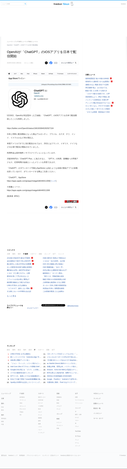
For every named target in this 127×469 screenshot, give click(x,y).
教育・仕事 (78, 414)
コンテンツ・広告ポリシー (50, 455)
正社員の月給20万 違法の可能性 (18, 258)
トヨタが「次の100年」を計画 (54, 261)
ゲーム (77, 442)
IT (34, 350)
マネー (77, 420)
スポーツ (33, 254)
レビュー (59, 422)
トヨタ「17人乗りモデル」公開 (18, 273)
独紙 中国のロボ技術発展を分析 (54, 279)
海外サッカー (42, 397)
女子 (54, 254)
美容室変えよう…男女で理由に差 (97, 97)
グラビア (59, 406)
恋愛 (76, 397)
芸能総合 (59, 397)
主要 (8, 254)
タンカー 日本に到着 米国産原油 (54, 285)
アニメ (77, 439)
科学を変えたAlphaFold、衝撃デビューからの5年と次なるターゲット (72, 373)
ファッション (79, 403)
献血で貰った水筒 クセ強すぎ (96, 91)
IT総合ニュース (32, 41)
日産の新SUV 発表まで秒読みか (54, 258)
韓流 (58, 403)
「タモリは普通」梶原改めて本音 (97, 112)
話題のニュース (98, 403)
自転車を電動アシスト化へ (20, 360)
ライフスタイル (79, 400)
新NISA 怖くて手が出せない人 (18, 276)
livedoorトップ (12, 455)
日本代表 (40, 400)
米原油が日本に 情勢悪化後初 (53, 288)
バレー (40, 429)
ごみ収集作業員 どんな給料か (53, 291)
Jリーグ (40, 403)
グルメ (77, 426)
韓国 (2, 421)
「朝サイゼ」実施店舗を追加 (53, 276)
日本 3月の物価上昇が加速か (53, 264)
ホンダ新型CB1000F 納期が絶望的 (19, 267)
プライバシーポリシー (33, 455)
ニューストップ (11, 41)
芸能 (40, 254)
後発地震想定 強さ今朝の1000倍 (97, 78)
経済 (30, 350)
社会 (2, 407)
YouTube (78, 431)
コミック (77, 445)
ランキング (97, 398)
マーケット (23, 400)
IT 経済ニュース (21, 41)
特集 (58, 428)
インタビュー (98, 413)
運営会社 (4, 455)
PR (20, 415)
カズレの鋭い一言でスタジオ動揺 (97, 109)
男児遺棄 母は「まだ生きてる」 (97, 88)
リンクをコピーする (55, 63)
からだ (77, 417)
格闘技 (40, 418)
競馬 (39, 420)
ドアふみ (72, 4)
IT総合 (21, 412)
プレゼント (60, 425)
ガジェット (23, 406)
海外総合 (3, 418)
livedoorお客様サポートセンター (71, 455)
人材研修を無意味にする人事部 (54, 282)
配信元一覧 (97, 408)
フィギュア (41, 432)
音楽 (58, 400)
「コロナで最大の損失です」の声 (97, 94)
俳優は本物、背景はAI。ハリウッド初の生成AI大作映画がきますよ (71, 366)
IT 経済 (25, 254)
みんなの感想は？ (67, 63)
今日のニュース (98, 393)
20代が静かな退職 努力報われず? (55, 270)
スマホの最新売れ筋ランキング (21, 373)
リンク (53, 181)
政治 (19, 350)
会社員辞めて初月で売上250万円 (19, 261)
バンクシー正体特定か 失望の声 (97, 100)
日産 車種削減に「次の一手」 (53, 267)
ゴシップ (47, 254)
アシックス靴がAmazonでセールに (98, 103)
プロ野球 (40, 406)
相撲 (39, 423)
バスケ (40, 426)
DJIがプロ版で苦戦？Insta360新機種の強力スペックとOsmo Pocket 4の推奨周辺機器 (41, 379)
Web (21, 403)
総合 (8, 350)
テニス (40, 415)
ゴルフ (40, 412)
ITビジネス (23, 409)
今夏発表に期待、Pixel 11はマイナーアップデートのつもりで (69, 382)
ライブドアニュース (61, 4)
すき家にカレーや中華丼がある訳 (19, 291)
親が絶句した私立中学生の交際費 (19, 264)
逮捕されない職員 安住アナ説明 (97, 85)
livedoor (123, 4)
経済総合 (22, 397)
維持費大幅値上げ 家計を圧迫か (18, 282)
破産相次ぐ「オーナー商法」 (53, 273)
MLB (39, 409)
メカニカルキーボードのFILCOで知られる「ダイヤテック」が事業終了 (72, 357)
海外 (19, 254)
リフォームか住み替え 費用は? (18, 279)
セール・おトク (98, 418)
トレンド (61, 254)
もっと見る (11, 296)
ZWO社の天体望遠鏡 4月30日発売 (59, 376)
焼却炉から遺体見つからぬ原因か (97, 81)
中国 (2, 424)
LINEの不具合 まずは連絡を (17, 285)
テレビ (58, 409)
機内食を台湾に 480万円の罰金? (18, 270)
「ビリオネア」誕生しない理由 (18, 288)
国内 (13, 254)
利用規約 (22, 455)
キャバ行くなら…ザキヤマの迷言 (97, 106)
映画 (58, 419)
